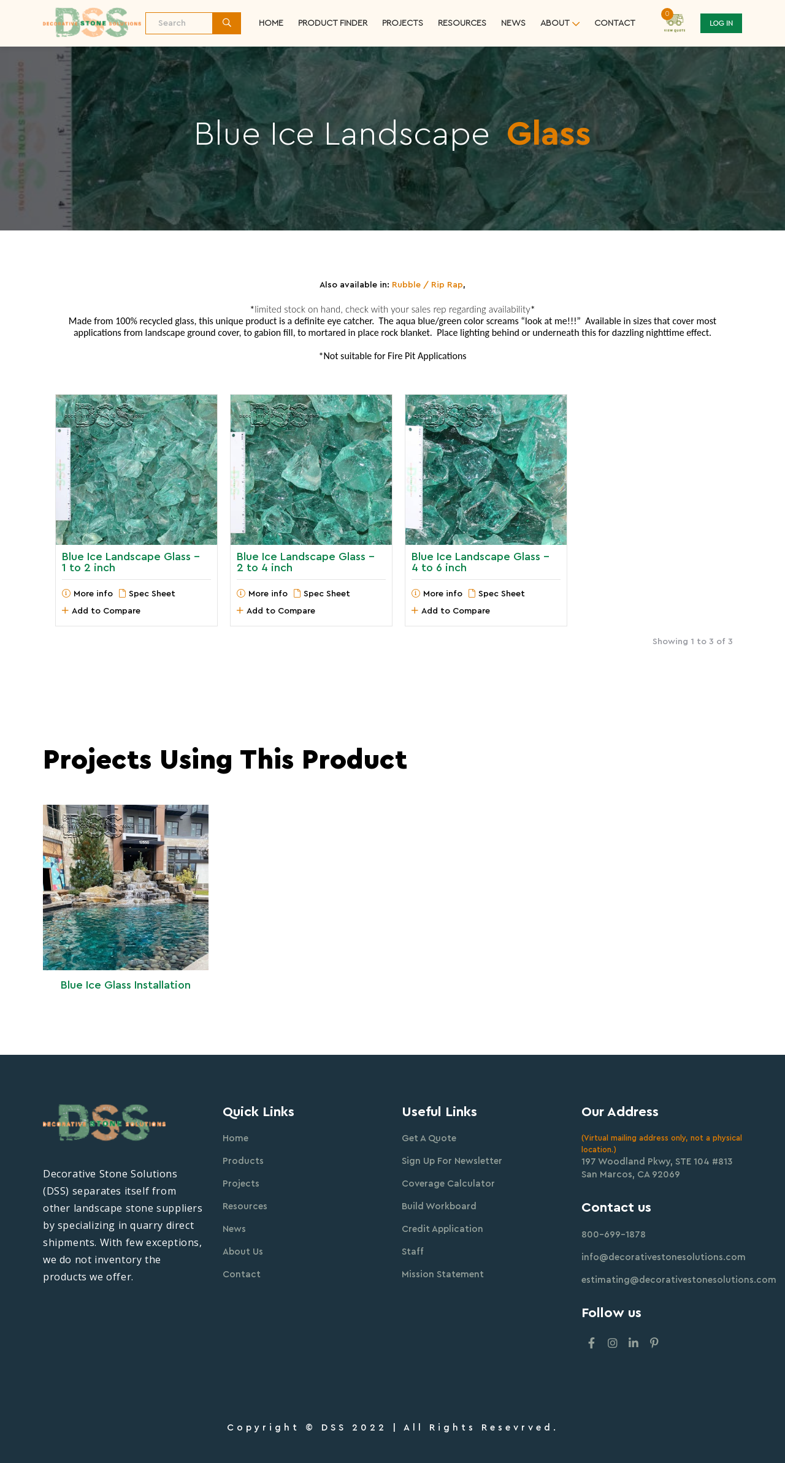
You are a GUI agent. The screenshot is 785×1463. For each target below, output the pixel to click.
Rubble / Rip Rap (427, 285)
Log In (721, 23)
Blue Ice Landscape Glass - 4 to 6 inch (481, 562)
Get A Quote (429, 1138)
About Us (243, 1251)
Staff (413, 1251)
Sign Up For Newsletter (452, 1161)
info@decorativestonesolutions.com (663, 1257)
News (513, 23)
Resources (245, 1206)
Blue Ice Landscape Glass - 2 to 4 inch (306, 562)
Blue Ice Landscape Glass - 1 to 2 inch (131, 562)
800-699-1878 (613, 1234)
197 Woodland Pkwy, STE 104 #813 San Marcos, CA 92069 (656, 1168)
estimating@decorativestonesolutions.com (678, 1280)
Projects (402, 23)
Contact (242, 1274)
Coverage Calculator (448, 1183)
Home (271, 23)
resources (462, 23)
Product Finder (332, 23)
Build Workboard (439, 1206)
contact (614, 23)
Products (243, 1161)
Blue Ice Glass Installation (126, 984)
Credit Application (442, 1229)
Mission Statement (443, 1274)
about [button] (555, 23)
